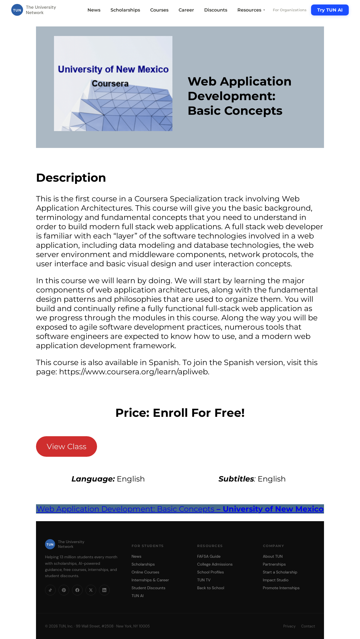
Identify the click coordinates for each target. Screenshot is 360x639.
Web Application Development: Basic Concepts (180, 509)
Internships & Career (150, 579)
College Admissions (215, 564)
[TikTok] (50, 590)
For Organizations (290, 10)
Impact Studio (276, 579)
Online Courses (145, 572)
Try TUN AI (330, 10)
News (93, 10)
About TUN (273, 556)
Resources (251, 10)
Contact (308, 626)
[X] (91, 590)
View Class (66, 446)
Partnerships (274, 564)
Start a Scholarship (280, 572)
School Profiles (210, 572)
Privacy (289, 626)
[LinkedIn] (104, 590)
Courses (159, 10)
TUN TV (204, 579)
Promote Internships (281, 587)
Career (186, 10)
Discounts (215, 10)
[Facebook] (77, 590)
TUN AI (138, 595)
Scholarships (125, 10)
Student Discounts (149, 587)
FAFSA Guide (208, 556)
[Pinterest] (63, 590)
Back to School (210, 587)
